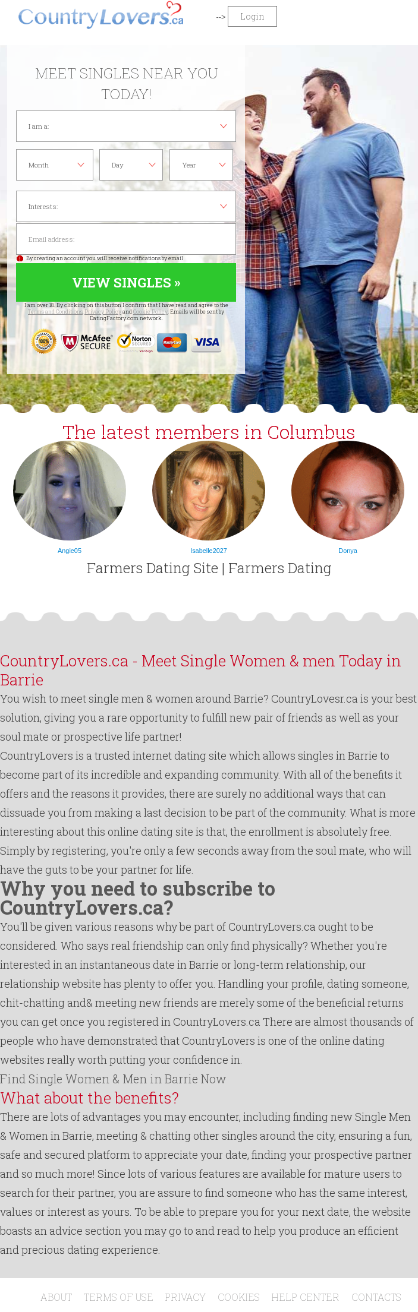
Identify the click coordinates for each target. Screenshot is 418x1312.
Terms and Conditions (55, 311)
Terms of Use (118, 1297)
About (56, 1297)
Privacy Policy (102, 311)
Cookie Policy (150, 311)
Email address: (126, 239)
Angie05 (69, 550)
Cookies (239, 1297)
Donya (347, 550)
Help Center (305, 1297)
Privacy (185, 1297)
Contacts (376, 1297)
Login (252, 16)
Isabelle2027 (208, 550)
